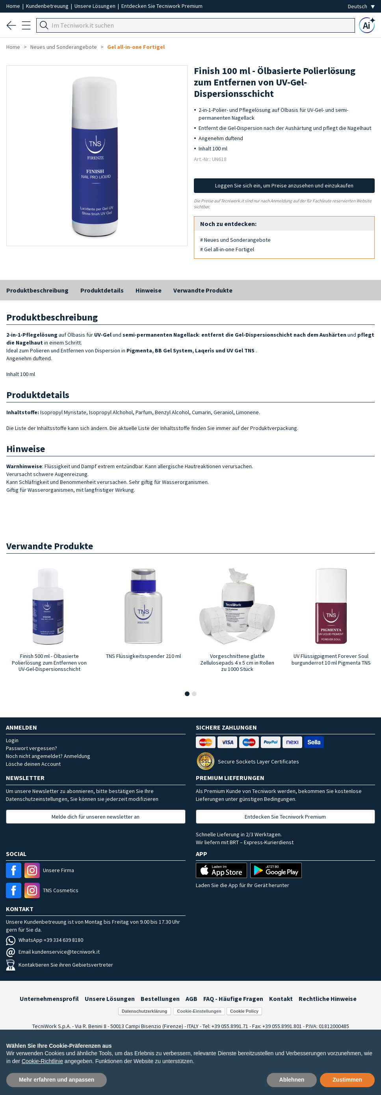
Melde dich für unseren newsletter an (95, 816)
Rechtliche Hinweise (328, 998)
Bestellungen (160, 998)
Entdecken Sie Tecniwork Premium (162, 5)
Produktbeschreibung (37, 290)
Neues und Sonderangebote (63, 46)
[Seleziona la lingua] (361, 6)
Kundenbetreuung (48, 5)
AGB (191, 998)
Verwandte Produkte (202, 290)
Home (13, 5)
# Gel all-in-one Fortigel (227, 249)
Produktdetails (102, 290)
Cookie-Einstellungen (199, 1011)
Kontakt (281, 998)
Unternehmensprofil (49, 998)
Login (12, 740)
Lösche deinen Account (33, 763)
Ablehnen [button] (292, 1079)
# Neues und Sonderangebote (235, 239)
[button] (187, 693)
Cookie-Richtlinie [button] (42, 1061)
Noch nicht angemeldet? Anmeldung (48, 756)
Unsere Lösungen (95, 5)
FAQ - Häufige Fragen (233, 998)
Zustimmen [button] (347, 1079)
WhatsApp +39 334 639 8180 (44, 939)
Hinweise (149, 290)
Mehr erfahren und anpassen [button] (56, 1079)
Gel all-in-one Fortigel (136, 46)
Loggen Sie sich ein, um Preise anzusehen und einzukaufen (284, 185)
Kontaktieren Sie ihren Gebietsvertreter (59, 964)
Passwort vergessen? (31, 748)
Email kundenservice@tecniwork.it (53, 951)
